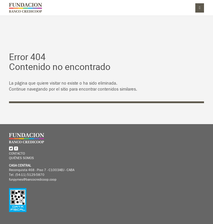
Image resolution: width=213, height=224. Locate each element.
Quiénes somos (21, 158)
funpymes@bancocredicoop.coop (32, 179)
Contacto (17, 154)
